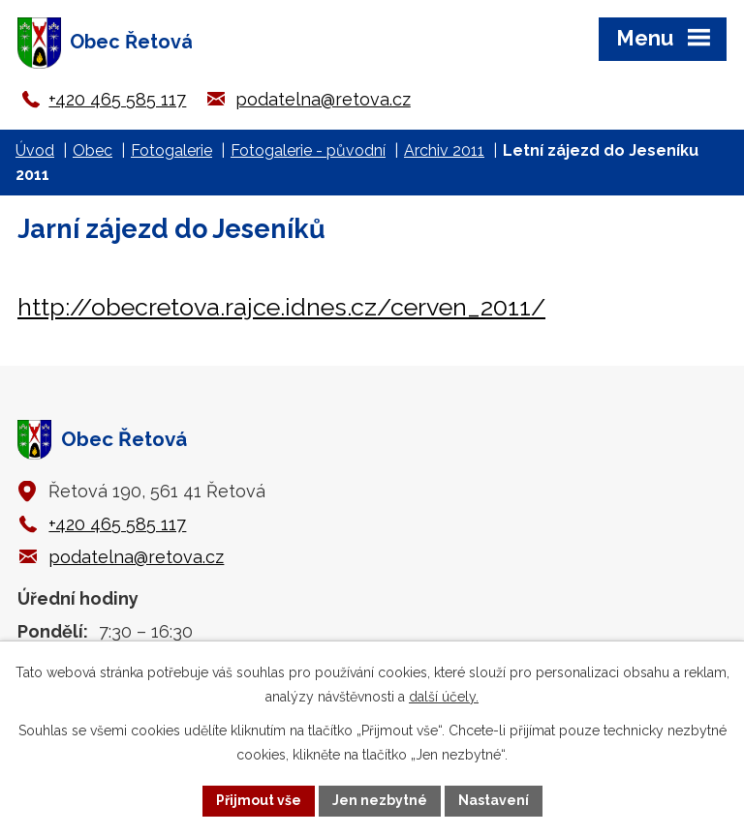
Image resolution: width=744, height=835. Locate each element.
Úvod (35, 150)
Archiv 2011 (444, 150)
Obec (92, 150)
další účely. (444, 696)
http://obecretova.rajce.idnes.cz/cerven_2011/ (281, 306)
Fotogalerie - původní (308, 150)
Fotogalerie (171, 150)
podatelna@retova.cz (323, 99)
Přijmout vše (258, 800)
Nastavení (493, 800)
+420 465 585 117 (117, 99)
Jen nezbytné (379, 800)
